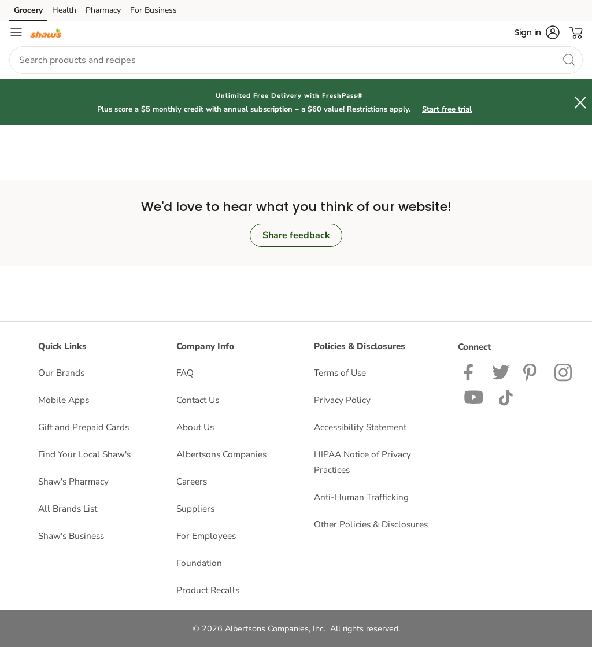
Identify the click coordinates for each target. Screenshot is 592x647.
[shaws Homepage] (46, 32)
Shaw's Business (71, 536)
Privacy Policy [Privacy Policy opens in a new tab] (342, 400)
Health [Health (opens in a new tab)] (64, 10)
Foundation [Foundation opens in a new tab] (199, 563)
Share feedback (296, 235)
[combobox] (296, 60)
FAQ (185, 373)
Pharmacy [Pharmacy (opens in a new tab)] (103, 10)
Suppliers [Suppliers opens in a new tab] (195, 508)
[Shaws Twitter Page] (500, 371)
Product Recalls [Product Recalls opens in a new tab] (207, 590)
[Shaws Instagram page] (564, 371)
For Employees (206, 536)
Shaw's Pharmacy (73, 481)
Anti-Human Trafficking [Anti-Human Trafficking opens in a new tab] (361, 497)
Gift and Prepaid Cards (83, 427)
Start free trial (447, 109)
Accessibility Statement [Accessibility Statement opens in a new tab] (360, 427)
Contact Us (197, 400)
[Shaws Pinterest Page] (531, 371)
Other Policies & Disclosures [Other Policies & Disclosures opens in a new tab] (371, 524)
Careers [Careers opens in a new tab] (191, 481)
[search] (569, 60)
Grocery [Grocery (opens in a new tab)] (28, 10)
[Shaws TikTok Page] (505, 396)
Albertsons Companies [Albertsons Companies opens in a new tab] (221, 454)
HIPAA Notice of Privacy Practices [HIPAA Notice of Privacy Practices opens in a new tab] (362, 462)
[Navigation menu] (16, 32)
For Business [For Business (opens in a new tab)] (153, 10)
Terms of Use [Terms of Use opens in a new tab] (340, 373)
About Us (195, 427)
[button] (537, 32)
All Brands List (67, 508)
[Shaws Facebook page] (471, 371)
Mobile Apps (63, 400)
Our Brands (61, 373)
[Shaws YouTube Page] (474, 396)
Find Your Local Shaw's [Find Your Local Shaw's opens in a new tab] (84, 454)
